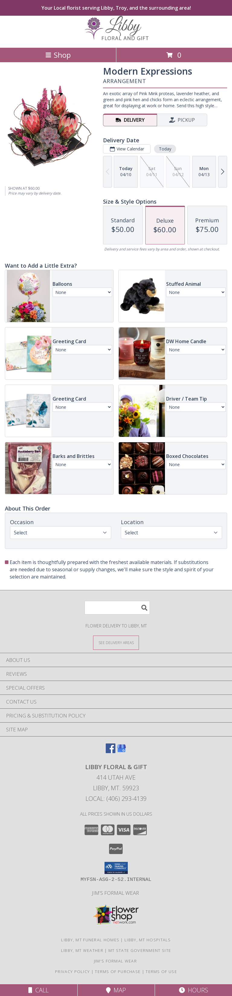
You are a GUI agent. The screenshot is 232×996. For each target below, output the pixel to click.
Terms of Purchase (117, 971)
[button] (116, 868)
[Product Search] (117, 607)
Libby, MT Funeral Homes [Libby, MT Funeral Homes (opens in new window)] (90, 940)
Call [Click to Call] (38, 990)
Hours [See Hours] (193, 990)
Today (165, 149)
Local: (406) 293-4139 (116, 799)
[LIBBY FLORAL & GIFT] (116, 39)
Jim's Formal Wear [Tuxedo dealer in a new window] (116, 892)
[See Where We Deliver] (116, 642)
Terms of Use (161, 971)
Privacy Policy (72, 971)
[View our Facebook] (110, 751)
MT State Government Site (139, 950)
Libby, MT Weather (82, 950)
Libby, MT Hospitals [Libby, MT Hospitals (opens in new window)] (147, 940)
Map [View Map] (116, 990)
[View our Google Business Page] (121, 751)
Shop (58, 55)
